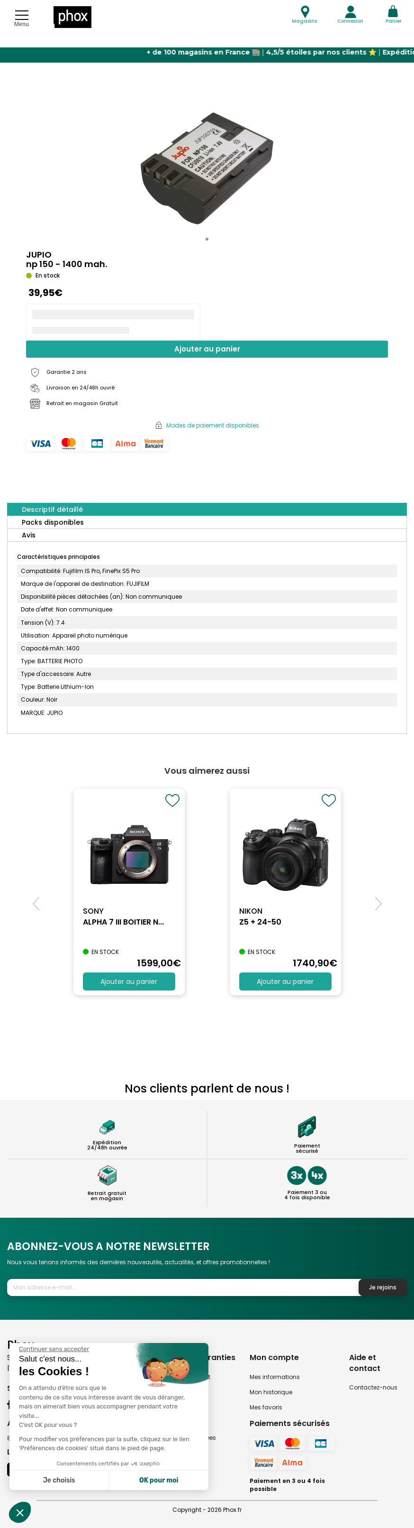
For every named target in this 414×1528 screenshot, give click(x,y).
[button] (207, 239)
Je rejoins (382, 1287)
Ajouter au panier (207, 349)
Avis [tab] (29, 535)
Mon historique (271, 1392)
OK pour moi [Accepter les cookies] (159, 1480)
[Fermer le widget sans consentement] (54, 1349)
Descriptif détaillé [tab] (52, 509)
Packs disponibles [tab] (53, 522)
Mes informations (275, 1377)
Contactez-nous (373, 1387)
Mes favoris (266, 1407)
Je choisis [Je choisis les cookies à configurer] (59, 1480)
